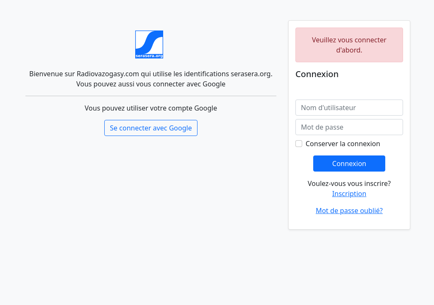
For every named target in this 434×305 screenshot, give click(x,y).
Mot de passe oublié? (349, 210)
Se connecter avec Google (151, 128)
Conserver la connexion (343, 143)
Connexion (349, 163)
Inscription (349, 193)
